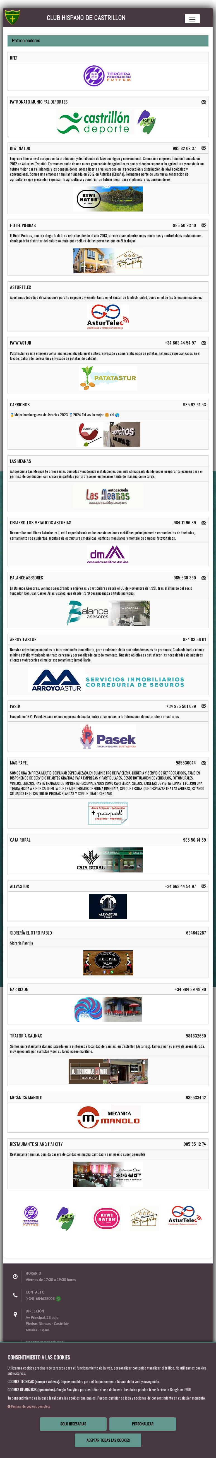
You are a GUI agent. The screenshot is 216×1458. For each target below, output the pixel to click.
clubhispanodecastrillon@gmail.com (54, 1349)
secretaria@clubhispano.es (47, 1355)
